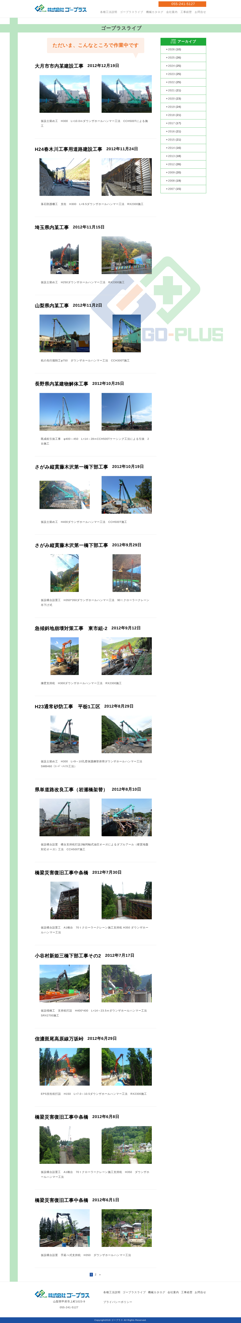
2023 (171, 74)
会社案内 (171, 12)
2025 (171, 57)
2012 (171, 164)
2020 (171, 98)
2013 (171, 156)
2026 (171, 49)
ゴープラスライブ (131, 12)
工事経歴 (186, 12)
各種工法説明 (108, 12)
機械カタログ (154, 12)
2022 (171, 82)
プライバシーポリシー (117, 1302)
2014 (171, 148)
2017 (171, 123)
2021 (171, 90)
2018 (171, 115)
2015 (171, 139)
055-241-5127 (183, 4)
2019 (171, 107)
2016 (171, 131)
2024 (171, 65)
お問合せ (200, 12)
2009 (171, 172)
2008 (171, 180)
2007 (171, 189)
